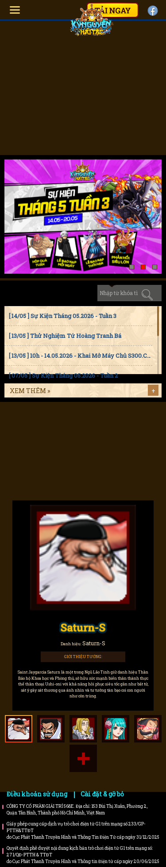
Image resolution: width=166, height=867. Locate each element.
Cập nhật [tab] (81, 293)
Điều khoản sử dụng (37, 794)
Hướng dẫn (51, 425)
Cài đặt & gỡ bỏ (102, 794)
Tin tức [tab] (19, 293)
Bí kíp (51, 461)
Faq (114, 425)
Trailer (114, 461)
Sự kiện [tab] (50, 293)
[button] (131, 267)
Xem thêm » (30, 390)
